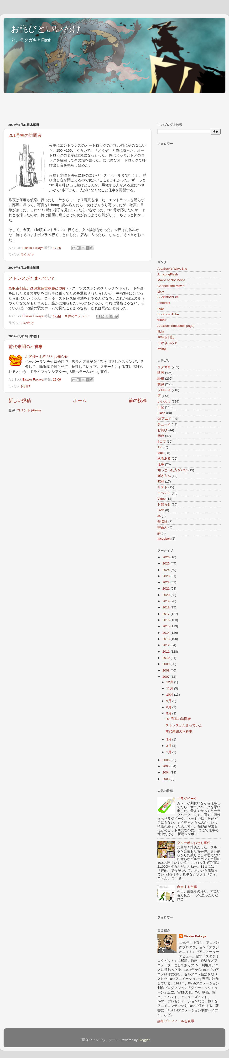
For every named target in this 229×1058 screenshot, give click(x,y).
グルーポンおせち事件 (193, 843)
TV (159, 447)
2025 (166, 563)
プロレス (164, 390)
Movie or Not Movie (171, 280)
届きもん (164, 476)
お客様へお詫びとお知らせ (46, 357)
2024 (166, 570)
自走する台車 (187, 887)
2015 (166, 626)
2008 (166, 670)
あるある (164, 458)
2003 (166, 779)
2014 (166, 632)
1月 (169, 752)
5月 (169, 713)
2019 (166, 601)
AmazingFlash (167, 274)
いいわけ (27, 323)
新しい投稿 (19, 400)
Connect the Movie (170, 286)
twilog (161, 348)
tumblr (162, 320)
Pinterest (163, 303)
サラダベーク (187, 798)
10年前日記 (165, 337)
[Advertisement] (90, 105)
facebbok (164, 538)
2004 (166, 772)
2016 (166, 620)
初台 (160, 436)
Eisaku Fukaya (195, 936)
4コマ (161, 441)
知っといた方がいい (172, 470)
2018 (166, 607)
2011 (166, 651)
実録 (160, 384)
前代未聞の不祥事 (26, 346)
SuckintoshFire (168, 297)
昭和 (160, 481)
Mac (160, 453)
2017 (166, 614)
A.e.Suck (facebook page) (175, 326)
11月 (170, 688)
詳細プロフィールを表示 (175, 1021)
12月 (170, 682)
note (160, 308)
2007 (166, 676)
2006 (166, 760)
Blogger (143, 1040)
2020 (166, 595)
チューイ (164, 424)
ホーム (80, 400)
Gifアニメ (164, 418)
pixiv (160, 291)
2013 (166, 639)
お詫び (26, 386)
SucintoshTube (168, 314)
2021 (166, 588)
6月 (169, 707)
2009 (166, 664)
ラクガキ (27, 254)
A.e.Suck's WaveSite (172, 268)
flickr (160, 331)
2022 (166, 582)
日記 (160, 407)
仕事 (160, 464)
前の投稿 (138, 400)
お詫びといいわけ (46, 29)
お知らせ (164, 504)
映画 (160, 373)
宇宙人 (162, 527)
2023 (166, 576)
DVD (160, 510)
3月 (169, 739)
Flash (161, 413)
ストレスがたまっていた (32, 278)
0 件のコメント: (77, 316)
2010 (166, 658)
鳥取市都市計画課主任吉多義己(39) (37, 288)
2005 (166, 766)
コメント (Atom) (29, 410)
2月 (169, 745)
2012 (166, 645)
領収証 (162, 521)
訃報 (160, 378)
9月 (169, 701)
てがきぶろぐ (167, 343)
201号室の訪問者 (25, 135)
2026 (166, 557)
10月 (170, 694)
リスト (162, 487)
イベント (164, 493)
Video (161, 498)
